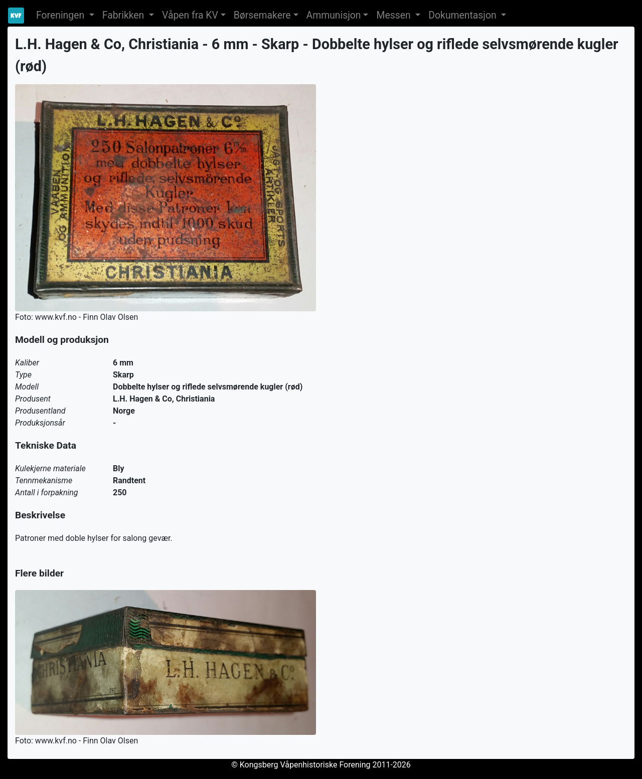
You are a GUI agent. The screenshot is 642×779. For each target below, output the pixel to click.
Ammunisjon (333, 15)
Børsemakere (262, 15)
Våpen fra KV (190, 15)
